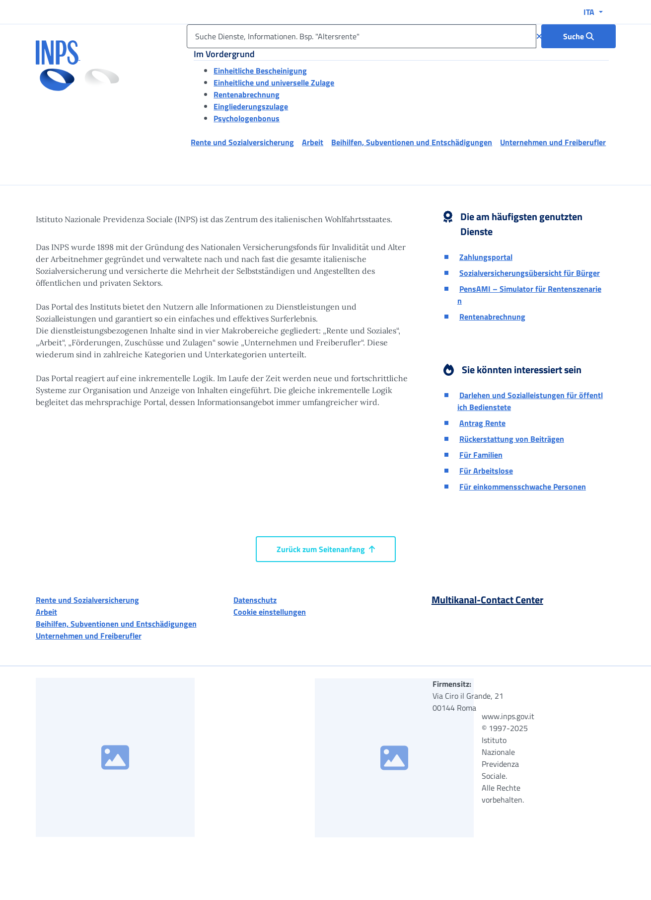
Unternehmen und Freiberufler (89, 636)
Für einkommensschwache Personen (522, 486)
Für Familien (481, 455)
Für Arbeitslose (486, 471)
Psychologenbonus (247, 118)
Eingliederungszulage (251, 106)
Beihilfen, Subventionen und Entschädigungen (116, 624)
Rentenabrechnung (247, 94)
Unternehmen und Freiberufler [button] (553, 142)
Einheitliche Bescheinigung (260, 71)
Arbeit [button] (312, 142)
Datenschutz (255, 600)
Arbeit (46, 612)
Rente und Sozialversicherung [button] (242, 142)
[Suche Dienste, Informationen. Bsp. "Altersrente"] (361, 36)
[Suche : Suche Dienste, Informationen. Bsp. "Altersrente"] (578, 36)
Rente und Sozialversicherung (87, 600)
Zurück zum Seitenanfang (326, 549)
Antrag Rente (482, 423)
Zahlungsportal (485, 257)
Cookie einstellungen (269, 612)
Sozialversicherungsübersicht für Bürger (529, 273)
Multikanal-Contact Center (487, 599)
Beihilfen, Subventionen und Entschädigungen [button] (411, 142)
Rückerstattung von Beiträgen (511, 439)
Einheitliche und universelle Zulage (274, 82)
